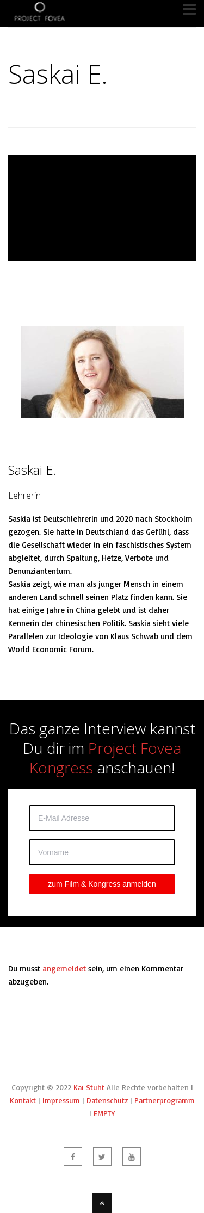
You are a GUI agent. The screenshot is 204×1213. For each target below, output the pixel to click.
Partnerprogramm (164, 1100)
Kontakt (23, 1100)
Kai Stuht (88, 1087)
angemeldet (64, 968)
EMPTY (104, 1113)
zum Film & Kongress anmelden (102, 884)
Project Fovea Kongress (105, 758)
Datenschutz (107, 1100)
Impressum (61, 1100)
